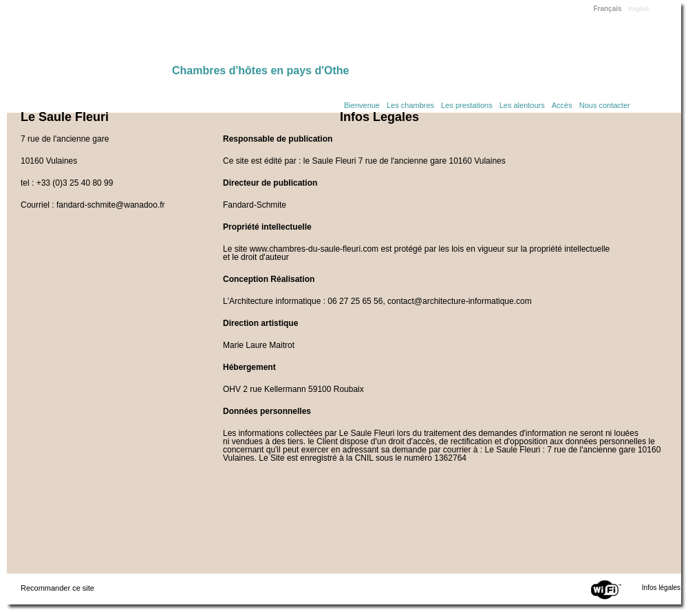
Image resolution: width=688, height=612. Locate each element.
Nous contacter (604, 105)
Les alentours (522, 105)
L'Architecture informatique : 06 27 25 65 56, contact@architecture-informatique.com (377, 301)
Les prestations (467, 105)
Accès (562, 105)
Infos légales (661, 587)
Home (89, 35)
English (639, 9)
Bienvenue (362, 105)
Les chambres (410, 105)
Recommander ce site (57, 588)
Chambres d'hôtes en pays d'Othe (260, 70)
